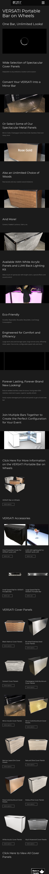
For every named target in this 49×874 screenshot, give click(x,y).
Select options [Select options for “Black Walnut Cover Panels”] (8, 646)
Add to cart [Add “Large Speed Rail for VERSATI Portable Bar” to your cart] (30, 596)
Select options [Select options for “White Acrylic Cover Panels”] (8, 844)
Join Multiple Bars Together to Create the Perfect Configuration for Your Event (24, 418)
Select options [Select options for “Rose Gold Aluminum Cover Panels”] (8, 806)
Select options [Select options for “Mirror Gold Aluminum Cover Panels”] (30, 727)
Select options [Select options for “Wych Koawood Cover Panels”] (30, 844)
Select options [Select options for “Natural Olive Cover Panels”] (30, 764)
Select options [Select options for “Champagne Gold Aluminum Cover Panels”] (30, 687)
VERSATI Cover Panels (17, 609)
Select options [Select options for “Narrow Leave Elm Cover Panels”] (8, 766)
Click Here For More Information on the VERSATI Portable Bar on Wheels (23, 464)
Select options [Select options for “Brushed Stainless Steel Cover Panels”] (30, 648)
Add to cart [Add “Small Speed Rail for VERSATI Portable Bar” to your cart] (7, 596)
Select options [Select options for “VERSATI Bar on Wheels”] (8, 504)
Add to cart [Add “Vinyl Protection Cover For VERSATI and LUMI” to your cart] (7, 556)
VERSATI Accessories (16, 518)
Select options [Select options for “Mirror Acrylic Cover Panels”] (8, 725)
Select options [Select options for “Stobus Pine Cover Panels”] (30, 804)
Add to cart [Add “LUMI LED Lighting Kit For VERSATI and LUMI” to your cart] (30, 556)
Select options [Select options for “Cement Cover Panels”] (8, 685)
